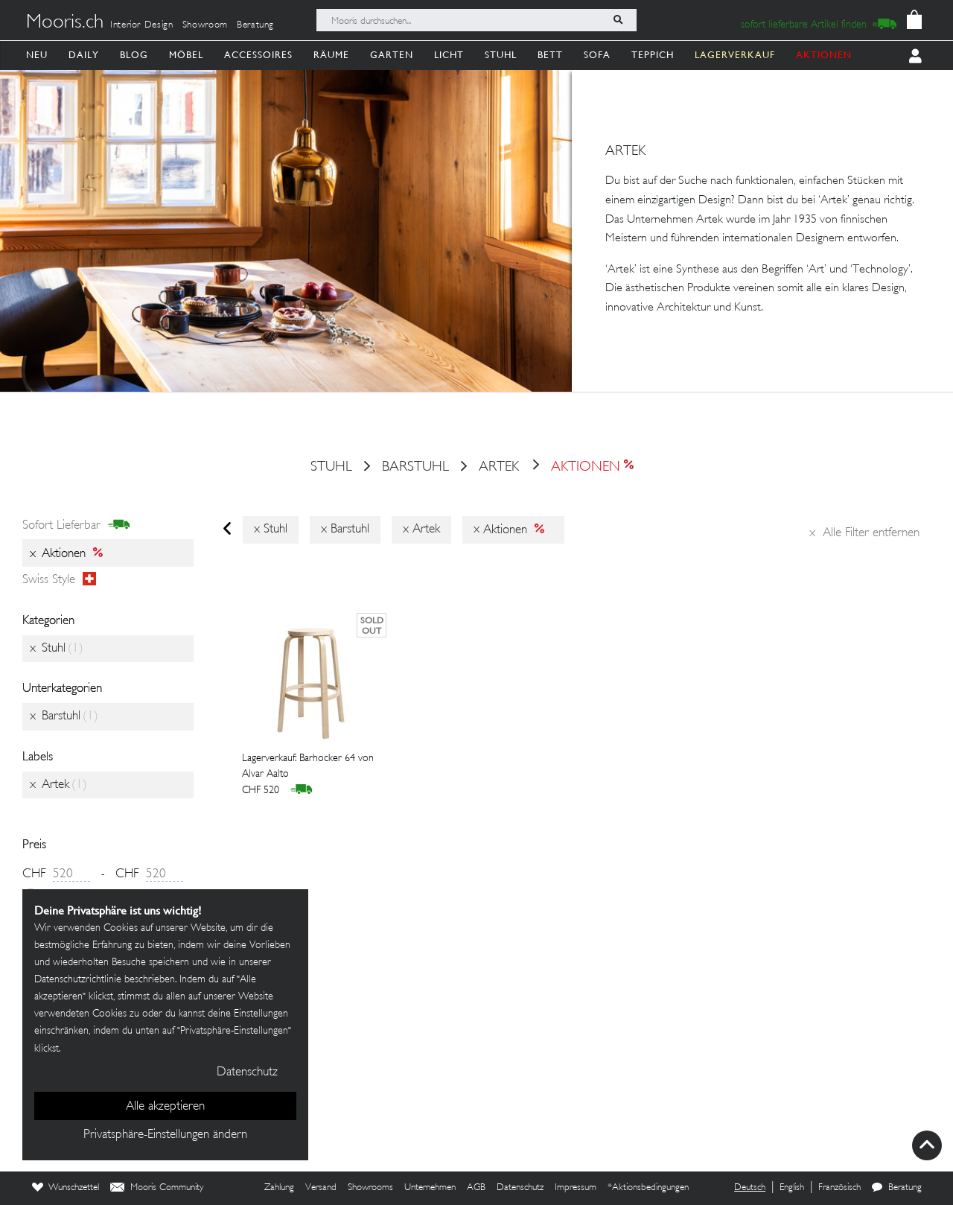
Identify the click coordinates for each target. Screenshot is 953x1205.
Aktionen (582, 467)
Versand (321, 1187)
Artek (499, 467)
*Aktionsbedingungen (648, 1187)
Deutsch (749, 1187)
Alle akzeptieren (165, 1107)
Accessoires (258, 54)
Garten (391, 54)
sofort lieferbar (76, 526)
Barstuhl (415, 467)
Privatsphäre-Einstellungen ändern (165, 1135)
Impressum (575, 1187)
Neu (37, 54)
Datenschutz (520, 1187)
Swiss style (59, 580)
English (792, 1187)
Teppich (652, 54)
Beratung (255, 25)
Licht (449, 54)
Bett (550, 54)
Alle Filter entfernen (864, 533)
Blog (134, 54)
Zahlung (279, 1187)
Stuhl (501, 54)
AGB (476, 1187)
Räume (331, 54)
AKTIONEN (824, 54)
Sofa (597, 54)
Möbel (186, 54)
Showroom (205, 25)
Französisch (839, 1187)
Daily (83, 54)
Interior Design (141, 25)
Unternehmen (430, 1187)
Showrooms (370, 1187)
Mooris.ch (64, 23)
